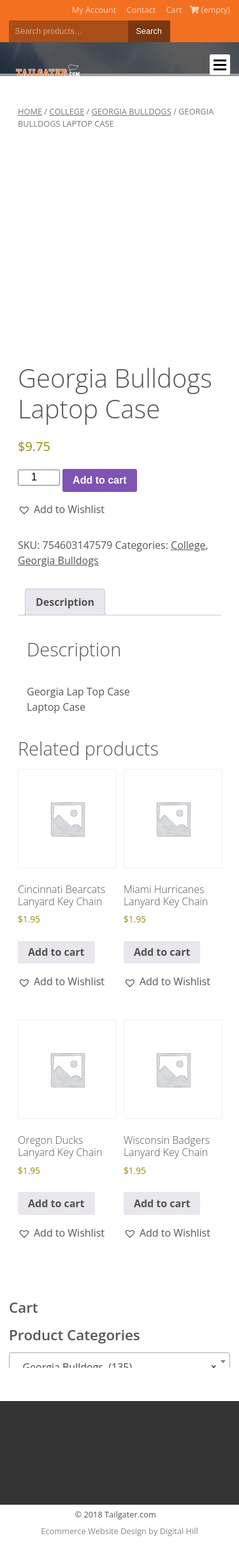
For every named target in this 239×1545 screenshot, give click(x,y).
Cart (174, 9)
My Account (94, 9)
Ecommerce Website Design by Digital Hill (119, 1531)
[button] (61, 509)
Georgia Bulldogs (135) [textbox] (116, 1367)
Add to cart (99, 480)
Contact (141, 9)
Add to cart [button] (56, 952)
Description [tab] (65, 602)
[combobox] (119, 1361)
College (66, 111)
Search (149, 31)
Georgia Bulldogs (131, 111)
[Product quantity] (39, 477)
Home (30, 111)
